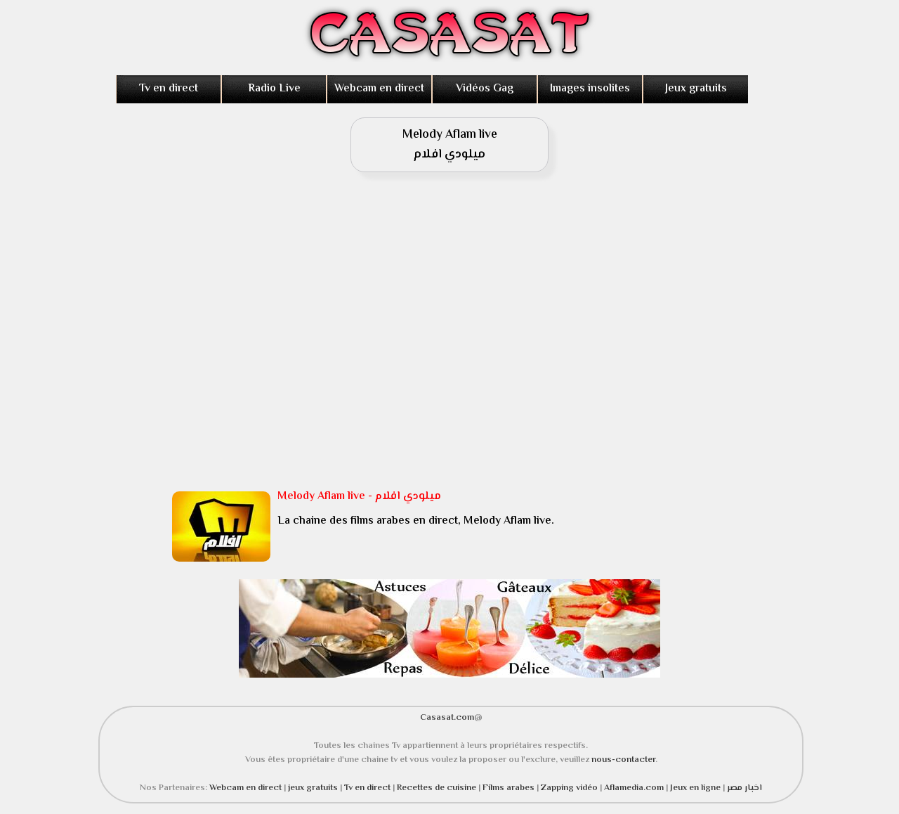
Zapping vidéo (570, 788)
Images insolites (590, 89)
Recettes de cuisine (436, 788)
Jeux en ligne (695, 788)
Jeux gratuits (696, 89)
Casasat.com (447, 718)
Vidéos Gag (484, 89)
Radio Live (274, 89)
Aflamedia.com (634, 788)
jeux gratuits (314, 788)
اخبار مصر (744, 788)
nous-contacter (623, 760)
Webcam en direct (379, 89)
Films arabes (510, 788)
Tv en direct (168, 89)
